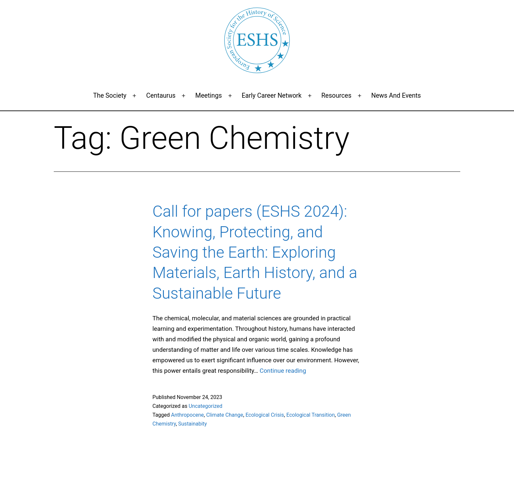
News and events (396, 95)
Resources (336, 95)
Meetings (208, 95)
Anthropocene (187, 415)
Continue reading (283, 370)
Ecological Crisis (265, 415)
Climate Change (224, 415)
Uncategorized (205, 406)
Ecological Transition (310, 415)
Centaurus (160, 95)
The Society (110, 95)
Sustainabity (192, 424)
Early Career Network (272, 95)
